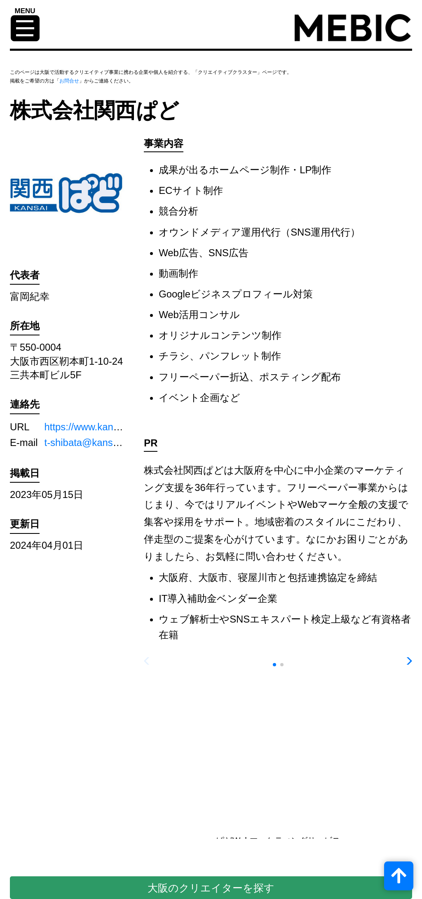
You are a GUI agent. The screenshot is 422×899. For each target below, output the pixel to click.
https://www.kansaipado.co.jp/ (109, 426)
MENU (25, 11)
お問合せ (69, 81)
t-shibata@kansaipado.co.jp (105, 442)
